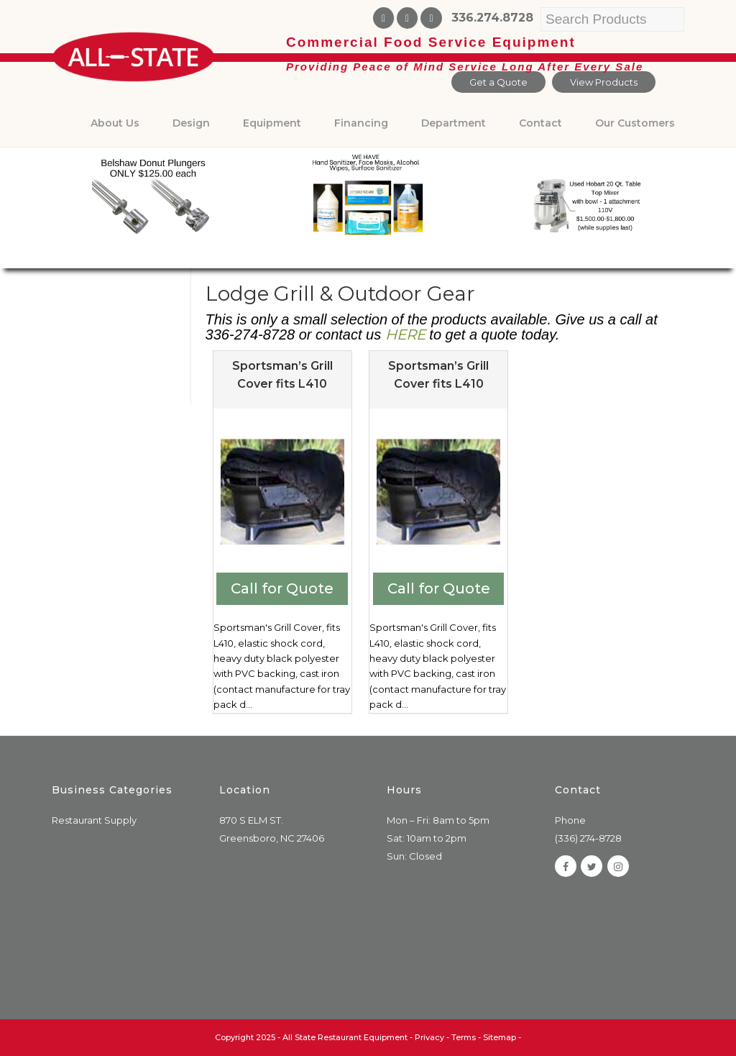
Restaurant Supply (94, 820)
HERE (405, 334)
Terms (463, 1037)
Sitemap (499, 1037)
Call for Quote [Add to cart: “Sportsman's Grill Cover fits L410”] (282, 588)
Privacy (429, 1037)
